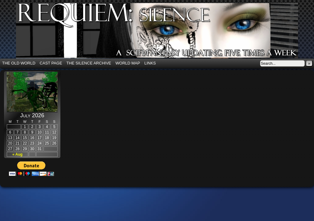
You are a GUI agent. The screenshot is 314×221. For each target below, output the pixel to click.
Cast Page (51, 63)
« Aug (18, 154)
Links (150, 63)
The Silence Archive (89, 63)
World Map (128, 63)
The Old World (18, 63)
